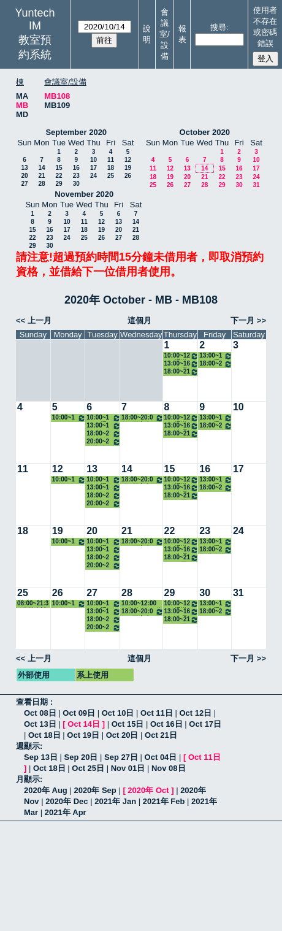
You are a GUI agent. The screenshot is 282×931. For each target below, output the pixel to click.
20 (24, 175)
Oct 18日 (44, 735)
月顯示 (28, 779)
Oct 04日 (161, 757)
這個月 (139, 320)
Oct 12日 (195, 713)
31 (256, 185)
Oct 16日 (166, 724)
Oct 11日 (156, 713)
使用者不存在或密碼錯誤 (265, 27)
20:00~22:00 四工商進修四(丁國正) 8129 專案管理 (103, 442)
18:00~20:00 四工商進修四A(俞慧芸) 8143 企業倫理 (142, 418)
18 (110, 167)
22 (58, 175)
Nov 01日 (128, 768)
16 (76, 167)
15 (58, 167)
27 (24, 183)
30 (76, 183)
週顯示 (28, 746)
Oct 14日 (83, 724)
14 (41, 167)
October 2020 (205, 132)
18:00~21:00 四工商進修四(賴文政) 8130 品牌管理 (181, 372)
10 (93, 159)
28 (41, 183)
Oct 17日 (205, 724)
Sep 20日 (81, 757)
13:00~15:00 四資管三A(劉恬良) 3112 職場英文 (103, 426)
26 (127, 175)
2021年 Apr (65, 812)
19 (127, 167)
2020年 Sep (95, 790)
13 (24, 167)
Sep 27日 (121, 757)
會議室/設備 (164, 34)
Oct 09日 (79, 713)
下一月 (242, 320)
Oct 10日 (118, 713)
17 (93, 167)
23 (76, 175)
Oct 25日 (88, 768)
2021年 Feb (164, 801)
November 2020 (84, 194)
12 (127, 159)
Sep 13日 (41, 757)
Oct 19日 (83, 735)
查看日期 (33, 702)
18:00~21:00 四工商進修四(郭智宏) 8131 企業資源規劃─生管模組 (215, 364)
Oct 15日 (128, 724)
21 (41, 175)
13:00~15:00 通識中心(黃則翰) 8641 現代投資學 (215, 356)
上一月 (39, 320)
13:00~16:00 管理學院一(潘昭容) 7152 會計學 (181, 364)
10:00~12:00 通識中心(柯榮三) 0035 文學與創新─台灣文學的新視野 (103, 418)
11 (110, 159)
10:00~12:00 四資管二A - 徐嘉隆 (141, 604)
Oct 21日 (161, 735)
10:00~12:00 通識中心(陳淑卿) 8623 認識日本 (181, 356)
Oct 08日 (40, 713)
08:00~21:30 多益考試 (32, 604)
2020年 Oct (148, 790)
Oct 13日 (40, 724)
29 (58, 183)
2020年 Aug (45, 790)
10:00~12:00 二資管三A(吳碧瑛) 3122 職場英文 (69, 418)
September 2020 (76, 132)
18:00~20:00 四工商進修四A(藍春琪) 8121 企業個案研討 (103, 434)
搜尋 (218, 27)
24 (93, 175)
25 (110, 175)
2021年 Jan (115, 801)
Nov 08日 (168, 768)
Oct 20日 (122, 735)
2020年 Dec (66, 801)
